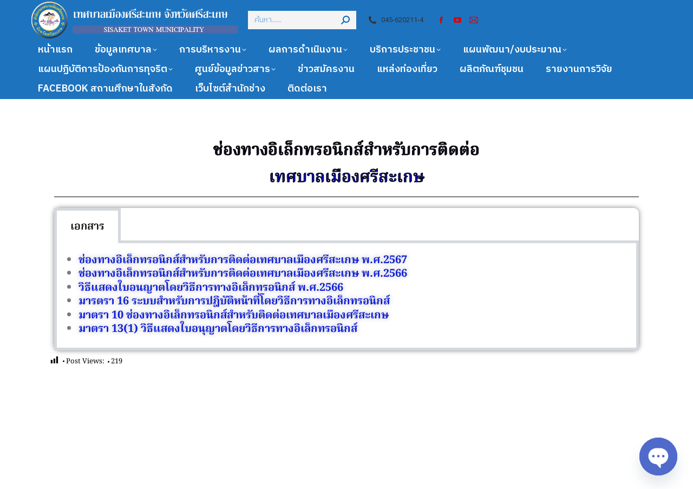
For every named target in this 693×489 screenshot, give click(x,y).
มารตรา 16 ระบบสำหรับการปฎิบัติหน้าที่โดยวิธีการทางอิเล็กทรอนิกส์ (234, 301)
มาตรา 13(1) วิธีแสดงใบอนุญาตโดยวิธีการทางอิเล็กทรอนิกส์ (218, 329)
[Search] (302, 20)
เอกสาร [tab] (87, 227)
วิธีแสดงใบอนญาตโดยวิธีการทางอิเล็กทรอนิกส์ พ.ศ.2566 (211, 288)
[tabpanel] (346, 297)
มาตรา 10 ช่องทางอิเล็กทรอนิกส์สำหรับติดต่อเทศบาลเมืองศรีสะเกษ (234, 315)
